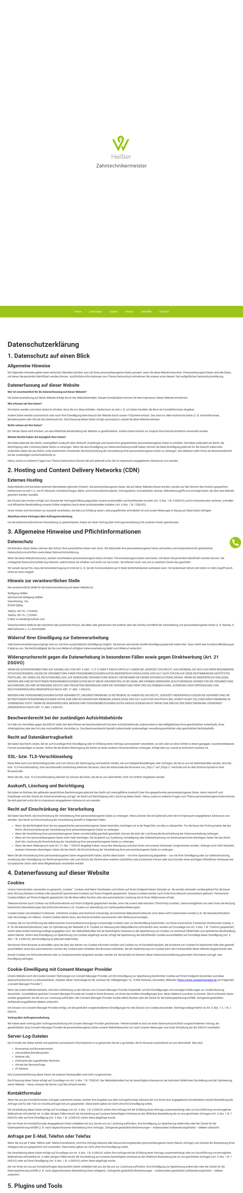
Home (77, 311)
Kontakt (164, 311)
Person (129, 311)
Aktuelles (146, 311)
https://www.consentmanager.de (197, 980)
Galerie (114, 311)
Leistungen (95, 311)
